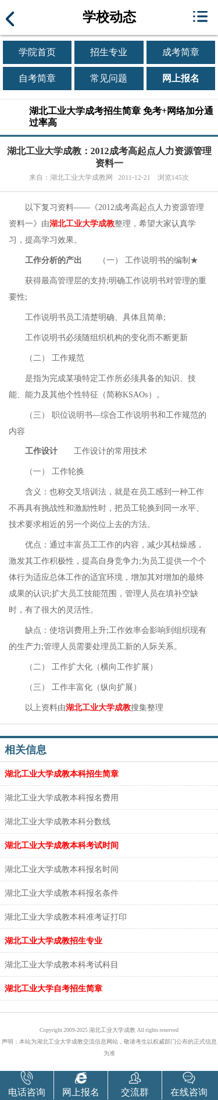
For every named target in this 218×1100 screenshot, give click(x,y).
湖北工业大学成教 (82, 223)
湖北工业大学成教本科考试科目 (62, 964)
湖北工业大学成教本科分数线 (57, 821)
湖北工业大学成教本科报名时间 (62, 869)
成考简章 (180, 52)
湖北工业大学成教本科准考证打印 (66, 916)
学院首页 (37, 52)
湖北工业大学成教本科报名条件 (62, 893)
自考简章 (37, 78)
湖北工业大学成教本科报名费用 (62, 797)
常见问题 (108, 78)
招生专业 (108, 52)
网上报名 (180, 78)
